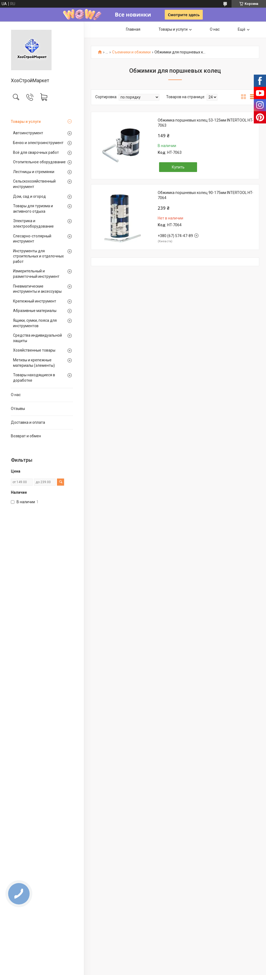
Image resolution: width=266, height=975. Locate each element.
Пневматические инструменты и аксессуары (37, 289)
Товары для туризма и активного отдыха (33, 209)
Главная (133, 29)
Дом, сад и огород (29, 196)
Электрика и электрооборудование (33, 223)
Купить (178, 167)
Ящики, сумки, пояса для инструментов (35, 323)
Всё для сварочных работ (36, 152)
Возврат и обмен (26, 436)
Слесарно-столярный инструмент (32, 239)
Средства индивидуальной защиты (37, 338)
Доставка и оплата (28, 422)
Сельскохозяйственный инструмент (34, 184)
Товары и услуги (26, 121)
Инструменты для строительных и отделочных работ (38, 256)
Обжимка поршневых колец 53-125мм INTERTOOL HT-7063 (205, 123)
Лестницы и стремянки (33, 172)
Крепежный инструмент (34, 301)
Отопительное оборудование (39, 162)
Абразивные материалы (34, 310)
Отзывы (18, 408)
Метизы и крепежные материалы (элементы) (34, 363)
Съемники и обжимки (131, 52)
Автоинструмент (28, 133)
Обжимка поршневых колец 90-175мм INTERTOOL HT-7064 (205, 195)
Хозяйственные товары (34, 350)
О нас (16, 395)
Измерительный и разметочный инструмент (36, 274)
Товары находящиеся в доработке (34, 378)
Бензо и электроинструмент (38, 143)
